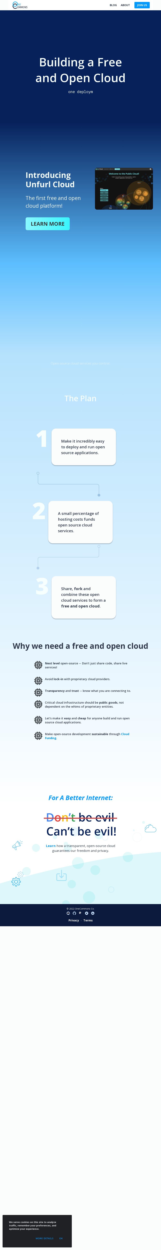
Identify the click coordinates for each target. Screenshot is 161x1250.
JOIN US (142, 5)
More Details (44, 1238)
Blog (113, 5)
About (125, 5)
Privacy (73, 920)
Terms (88, 920)
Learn (51, 846)
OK (61, 1238)
